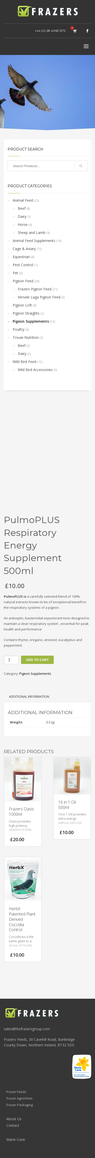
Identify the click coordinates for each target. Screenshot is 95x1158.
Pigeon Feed (23, 281)
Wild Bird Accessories (35, 369)
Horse (23, 224)
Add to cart (37, 660)
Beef (22, 208)
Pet (15, 272)
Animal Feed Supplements (34, 240)
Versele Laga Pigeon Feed (39, 297)
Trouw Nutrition (26, 337)
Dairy (22, 216)
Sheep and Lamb (31, 232)
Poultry (18, 329)
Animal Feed (23, 200)
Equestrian (21, 256)
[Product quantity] (11, 660)
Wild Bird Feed (24, 361)
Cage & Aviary (24, 248)
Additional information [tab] (29, 696)
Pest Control (23, 264)
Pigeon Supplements (31, 321)
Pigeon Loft (22, 305)
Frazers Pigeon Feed (34, 289)
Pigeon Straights (26, 313)
